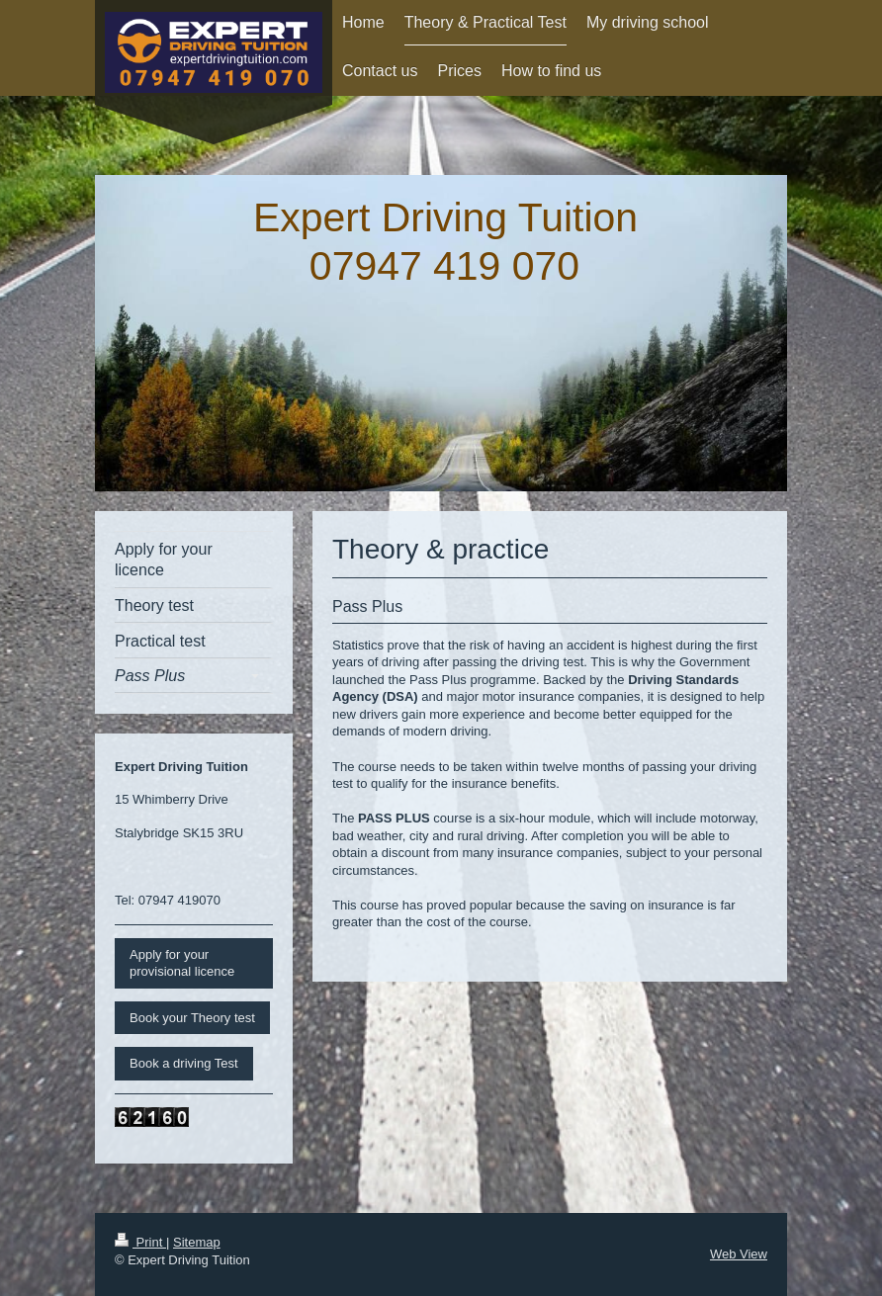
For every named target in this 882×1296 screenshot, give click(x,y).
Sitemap (196, 1242)
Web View (738, 1254)
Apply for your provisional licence (182, 963)
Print (140, 1242)
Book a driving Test (184, 1063)
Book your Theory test (192, 1017)
